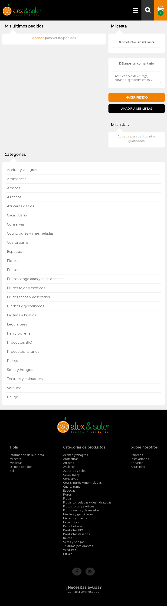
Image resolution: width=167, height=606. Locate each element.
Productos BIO (19, 342)
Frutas (12, 270)
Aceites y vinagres (22, 170)
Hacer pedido (137, 97)
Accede (38, 38)
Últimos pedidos (21, 467)
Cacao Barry (17, 215)
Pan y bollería (18, 333)
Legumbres (17, 324)
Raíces (12, 361)
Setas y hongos (20, 370)
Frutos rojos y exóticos (26, 288)
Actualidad (138, 467)
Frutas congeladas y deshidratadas (35, 279)
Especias (14, 252)
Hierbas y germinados (25, 306)
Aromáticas (16, 179)
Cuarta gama (18, 242)
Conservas (15, 224)
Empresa (137, 455)
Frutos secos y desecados (28, 297)
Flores (12, 261)
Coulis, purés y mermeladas (30, 233)
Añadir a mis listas (136, 108)
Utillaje (12, 397)
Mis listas (16, 463)
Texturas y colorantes (25, 379)
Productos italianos (23, 351)
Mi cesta (15, 459)
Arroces (13, 188)
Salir (13, 471)
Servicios (137, 463)
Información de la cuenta (27, 455)
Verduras (14, 388)
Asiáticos (14, 197)
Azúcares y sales (20, 206)
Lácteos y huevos (21, 315)
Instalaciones (140, 459)
